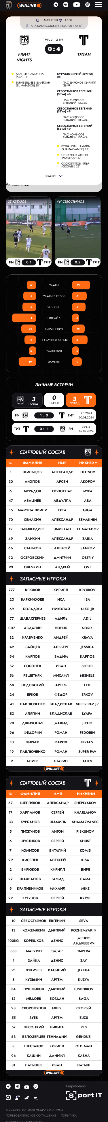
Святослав (62, 491)
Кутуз (85, 898)
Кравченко (32, 637)
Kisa (85, 860)
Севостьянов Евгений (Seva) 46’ (74, 93)
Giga (87, 510)
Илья (56, 1008)
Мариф (61, 742)
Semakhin (88, 519)
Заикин (32, 538)
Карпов (32, 656)
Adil (87, 618)
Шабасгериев (33, 618)
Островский (32, 557)
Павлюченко (33, 704)
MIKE (85, 888)
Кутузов (30, 898)
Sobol (87, 666)
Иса (61, 599)
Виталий (57, 850)
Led (87, 685)
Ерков (32, 694)
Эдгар (56, 951)
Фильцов (32, 472)
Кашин (34, 1055)
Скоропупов (34, 1008)
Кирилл (61, 590)
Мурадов (32, 491)
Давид (61, 723)
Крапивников (30, 888)
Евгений (57, 920)
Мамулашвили (32, 510)
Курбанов (30, 822)
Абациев (32, 500)
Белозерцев (34, 1036)
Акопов (32, 481)
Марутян (34, 951)
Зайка (34, 960)
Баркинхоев (32, 599)
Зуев (33, 1017)
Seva (83, 920)
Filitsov (87, 472)
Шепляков (30, 803)
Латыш (83, 1065)
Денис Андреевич (83, 941)
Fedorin (87, 732)
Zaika (87, 538)
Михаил (61, 675)
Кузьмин (33, 979)
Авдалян (32, 628)
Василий (57, 970)
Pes (84, 1027)
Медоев (33, 998)
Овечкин (32, 567)
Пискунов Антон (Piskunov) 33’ (74, 156)
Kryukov (87, 590)
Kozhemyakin (83, 930)
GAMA (85, 879)
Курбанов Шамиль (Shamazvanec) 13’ (75, 148)
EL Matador (87, 529)
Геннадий (57, 1036)
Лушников (33, 989)
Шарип (61, 761)
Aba (88, 500)
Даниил (57, 1055)
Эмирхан (62, 529)
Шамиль (58, 822)
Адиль (61, 618)
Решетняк (32, 675)
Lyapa (87, 713)
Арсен (62, 481)
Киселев (30, 860)
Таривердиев (32, 529)
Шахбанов (30, 879)
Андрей (62, 567)
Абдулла (62, 500)
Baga (84, 998)
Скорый (83, 1008)
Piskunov (85, 831)
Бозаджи (32, 609)
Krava (87, 637)
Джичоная (32, 723)
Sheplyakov (85, 803)
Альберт (61, 647)
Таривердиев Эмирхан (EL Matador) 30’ (33, 84)
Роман (60, 732)
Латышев (34, 1065)
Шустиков (30, 841)
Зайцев (32, 647)
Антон (58, 831)
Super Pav (87, 751)
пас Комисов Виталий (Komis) (75, 101)
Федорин (33, 732)
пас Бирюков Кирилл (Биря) (79, 84)
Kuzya (83, 979)
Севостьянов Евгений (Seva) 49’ (74, 110)
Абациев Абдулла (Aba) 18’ (30, 75)
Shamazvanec (85, 822)
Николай (61, 609)
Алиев (32, 761)
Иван (61, 666)
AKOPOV (87, 481)
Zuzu (83, 1017)
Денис (57, 940)
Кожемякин (33, 930)
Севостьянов (33, 920)
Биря (85, 869)
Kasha (84, 1055)
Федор (60, 694)
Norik (87, 628)
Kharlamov (85, 812)
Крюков (32, 590)
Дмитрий (62, 557)
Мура (87, 491)
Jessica (87, 647)
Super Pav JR (87, 704)
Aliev (87, 761)
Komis (85, 850)
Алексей (62, 548)
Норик (61, 628)
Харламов (30, 812)
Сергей (57, 812)
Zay (83, 960)
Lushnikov (84, 989)
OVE (88, 567)
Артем (61, 685)
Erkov (87, 694)
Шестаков (33, 1046)
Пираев (32, 742)
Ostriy (88, 557)
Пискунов (30, 831)
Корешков (34, 940)
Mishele (87, 675)
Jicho (87, 723)
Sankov (87, 548)
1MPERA (83, 951)
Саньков (32, 548)
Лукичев (34, 970)
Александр (62, 472)
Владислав (61, 704)
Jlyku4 (84, 970)
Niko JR (87, 609)
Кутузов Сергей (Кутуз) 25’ (75, 75)
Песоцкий (34, 1027)
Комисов (30, 850)
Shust (85, 841)
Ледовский (32, 685)
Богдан (57, 998)
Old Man (83, 1046)
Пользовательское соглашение (31, 1115)
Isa (87, 599)
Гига (62, 510)
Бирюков (30, 869)
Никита (57, 1027)
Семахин (32, 519)
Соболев (32, 666)
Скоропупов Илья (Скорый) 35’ (75, 165)
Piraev (87, 742)
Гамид (58, 879)
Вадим (61, 656)
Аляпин (32, 713)
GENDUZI (84, 1036)
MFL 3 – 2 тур (54, 39)
